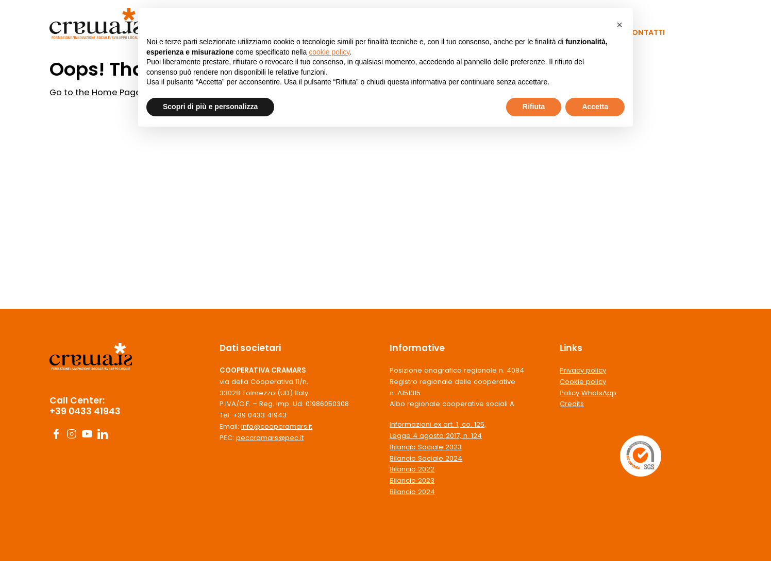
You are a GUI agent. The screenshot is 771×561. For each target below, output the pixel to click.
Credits (572, 404)
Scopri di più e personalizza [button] (210, 106)
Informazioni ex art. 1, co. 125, (438, 424)
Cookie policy (583, 382)
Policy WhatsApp (588, 393)
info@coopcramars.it (276, 426)
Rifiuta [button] (534, 106)
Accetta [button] (595, 106)
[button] (619, 24)
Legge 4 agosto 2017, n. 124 (436, 436)
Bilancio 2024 (412, 492)
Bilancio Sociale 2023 (426, 447)
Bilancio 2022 (412, 469)
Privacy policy (583, 370)
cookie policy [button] (329, 52)
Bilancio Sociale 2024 (426, 458)
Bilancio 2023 (412, 480)
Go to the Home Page (95, 92)
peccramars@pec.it (270, 438)
